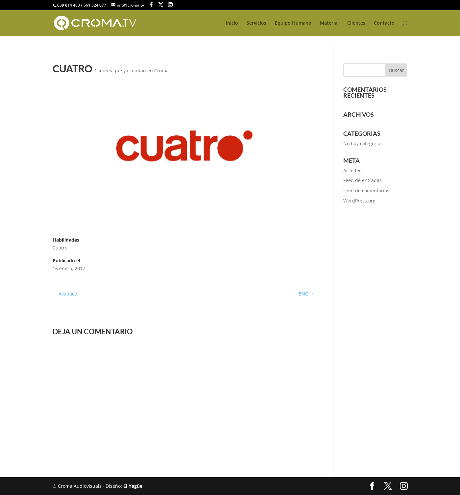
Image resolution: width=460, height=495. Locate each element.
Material (329, 23)
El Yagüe (132, 486)
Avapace (65, 294)
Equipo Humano (293, 23)
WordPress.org (359, 201)
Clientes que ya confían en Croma (131, 70)
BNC (306, 294)
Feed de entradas (362, 180)
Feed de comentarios (366, 190)
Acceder (352, 170)
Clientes (356, 23)
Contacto (384, 23)
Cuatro (60, 248)
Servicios (256, 23)
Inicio (232, 23)
